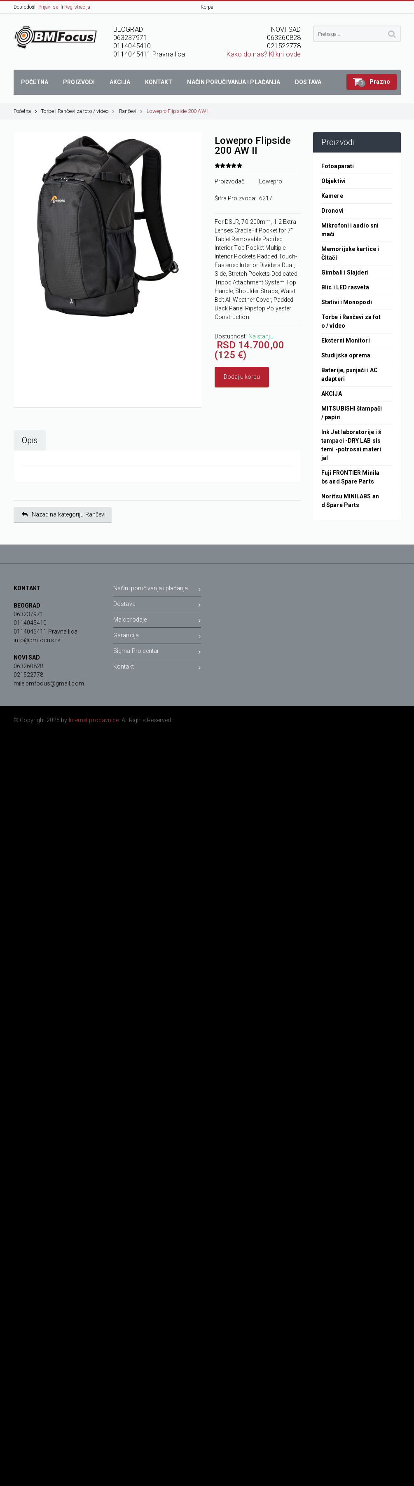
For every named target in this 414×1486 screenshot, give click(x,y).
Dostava (157, 605)
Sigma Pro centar (157, 652)
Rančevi (131, 111)
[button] (371, 82)
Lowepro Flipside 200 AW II (178, 111)
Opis (29, 440)
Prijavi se (48, 7)
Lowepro (271, 181)
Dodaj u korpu (242, 376)
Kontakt (157, 668)
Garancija (157, 636)
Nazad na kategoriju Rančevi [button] (64, 514)
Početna (25, 111)
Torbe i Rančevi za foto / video (78, 111)
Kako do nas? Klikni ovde (264, 54)
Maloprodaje (157, 621)
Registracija (77, 7)
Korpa (207, 7)
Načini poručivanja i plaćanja (157, 589)
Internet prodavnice (94, 720)
